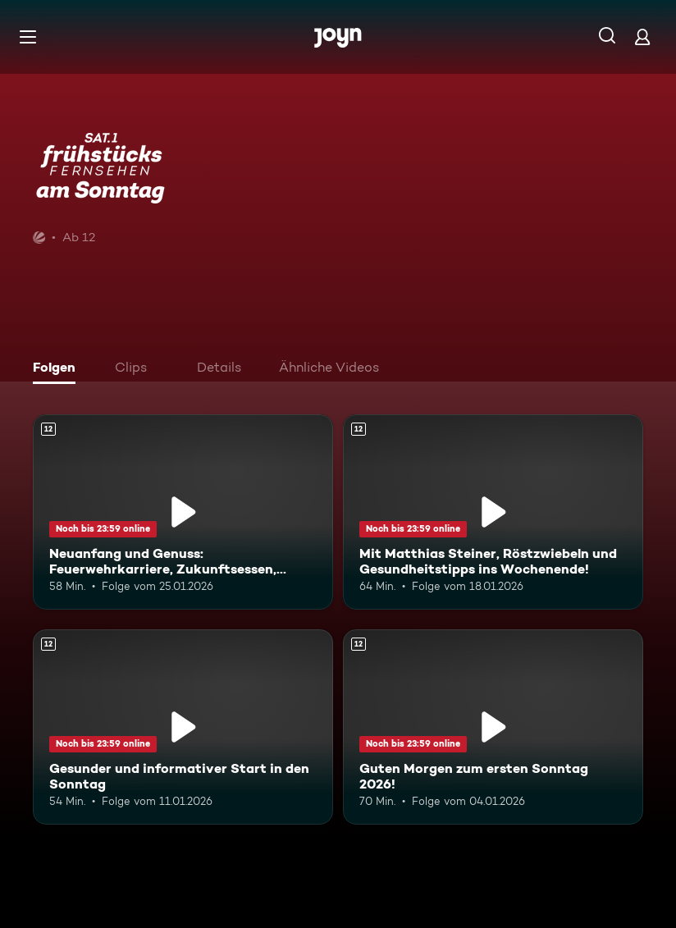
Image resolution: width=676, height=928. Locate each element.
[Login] (642, 36)
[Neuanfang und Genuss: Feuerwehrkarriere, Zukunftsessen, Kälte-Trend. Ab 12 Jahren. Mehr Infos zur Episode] (183, 512)
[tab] (58, 369)
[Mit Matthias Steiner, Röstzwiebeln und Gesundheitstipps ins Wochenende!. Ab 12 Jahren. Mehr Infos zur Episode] (493, 512)
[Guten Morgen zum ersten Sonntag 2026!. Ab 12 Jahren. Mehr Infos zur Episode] (493, 727)
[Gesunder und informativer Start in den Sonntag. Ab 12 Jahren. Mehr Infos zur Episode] (183, 727)
